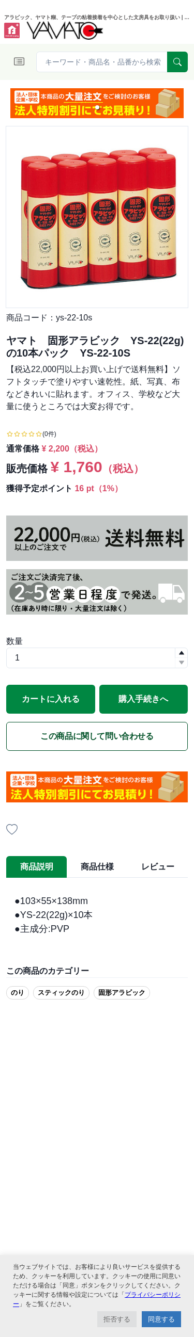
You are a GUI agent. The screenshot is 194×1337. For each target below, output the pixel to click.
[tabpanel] (97, 915)
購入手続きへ (143, 699)
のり (17, 992)
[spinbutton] (97, 658)
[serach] (177, 62)
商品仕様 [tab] (97, 866)
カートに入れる (51, 699)
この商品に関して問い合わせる (96, 736)
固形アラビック (121, 992)
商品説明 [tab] (36, 866)
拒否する (116, 1319)
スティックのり (61, 992)
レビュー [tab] (157, 866)
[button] (97, 107)
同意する (161, 1319)
